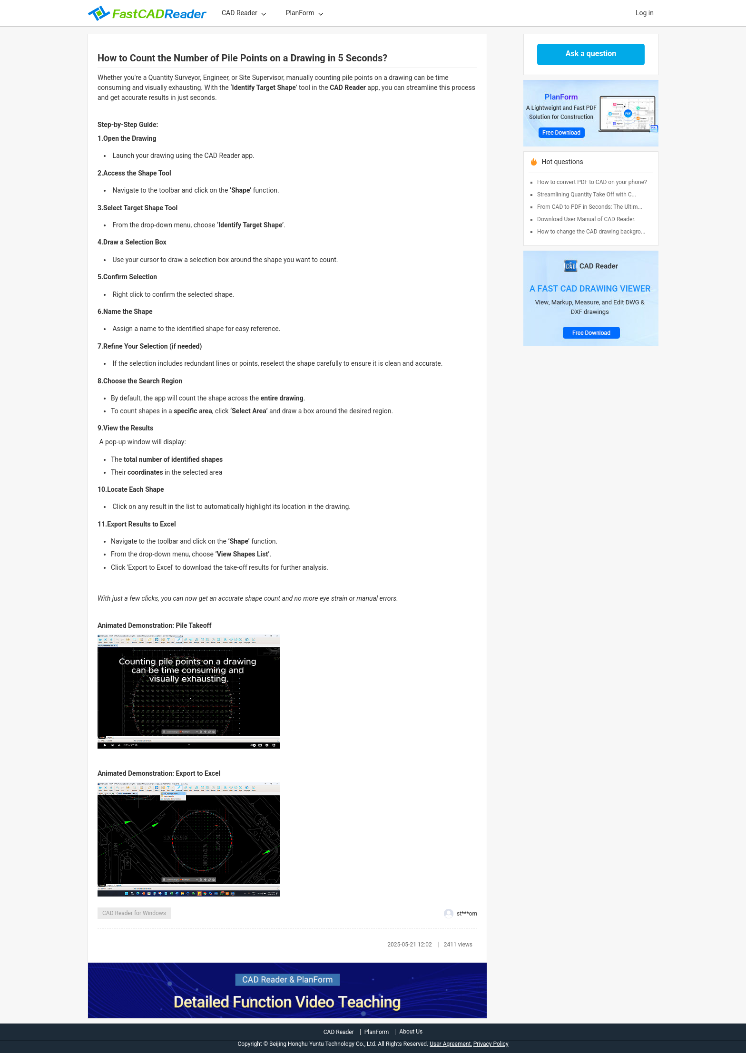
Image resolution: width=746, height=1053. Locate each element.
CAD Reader (239, 13)
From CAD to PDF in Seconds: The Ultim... (589, 207)
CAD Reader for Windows (134, 913)
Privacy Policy (491, 1044)
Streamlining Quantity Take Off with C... (586, 194)
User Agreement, (450, 1044)
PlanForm (300, 13)
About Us (410, 1031)
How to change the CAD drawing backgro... (591, 231)
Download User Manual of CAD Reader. (586, 219)
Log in (645, 13)
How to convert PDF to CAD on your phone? (592, 182)
